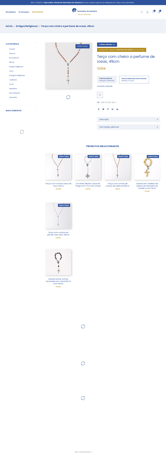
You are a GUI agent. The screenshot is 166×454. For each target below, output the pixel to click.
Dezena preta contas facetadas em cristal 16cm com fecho (58, 281)
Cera (11, 71)
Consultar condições (105, 86)
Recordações (14, 93)
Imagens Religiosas (17, 75)
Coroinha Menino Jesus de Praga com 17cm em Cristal (88, 184)
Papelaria (13, 88)
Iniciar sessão (147, 12)
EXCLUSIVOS (14, 58)
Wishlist (153, 11)
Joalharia (13, 80)
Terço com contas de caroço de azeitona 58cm (117, 184)
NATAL (11, 62)
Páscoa (12, 53)
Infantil (12, 49)
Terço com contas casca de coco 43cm (58, 184)
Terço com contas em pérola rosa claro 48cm (58, 233)
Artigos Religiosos (27, 26)
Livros (11, 84)
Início (9, 26)
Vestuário (13, 97)
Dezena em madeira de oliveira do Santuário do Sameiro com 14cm (147, 186)
